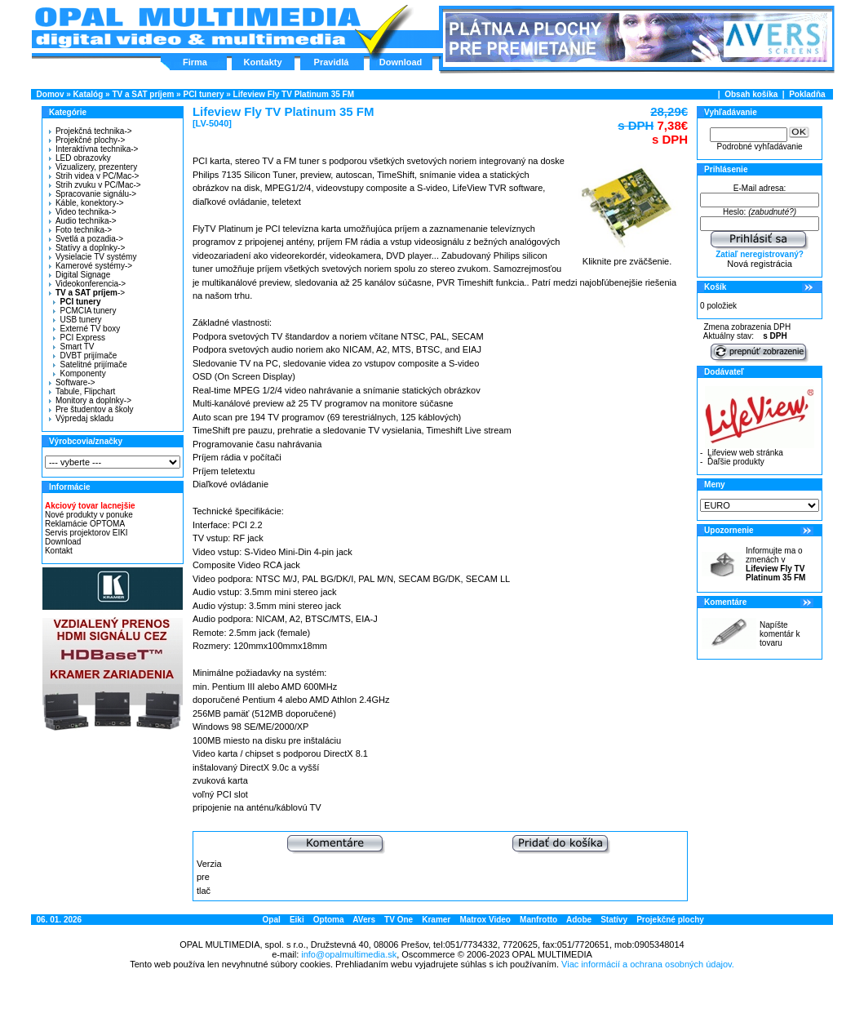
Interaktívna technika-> (93, 148)
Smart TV (73, 346)
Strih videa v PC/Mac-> (94, 175)
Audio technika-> (83, 220)
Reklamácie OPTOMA (85, 523)
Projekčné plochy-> (87, 140)
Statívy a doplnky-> (87, 247)
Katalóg (88, 94)
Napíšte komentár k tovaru (780, 633)
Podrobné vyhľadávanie (759, 146)
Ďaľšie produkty (735, 461)
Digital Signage (79, 274)
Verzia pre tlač (209, 877)
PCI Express (79, 337)
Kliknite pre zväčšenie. (627, 257)
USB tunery (77, 319)
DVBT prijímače (85, 355)
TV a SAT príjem (143, 94)
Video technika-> (83, 211)
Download (401, 62)
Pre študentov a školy (91, 409)
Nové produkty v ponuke (89, 514)
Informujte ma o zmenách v (775, 564)
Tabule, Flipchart (82, 391)
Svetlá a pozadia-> (86, 238)
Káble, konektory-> (86, 202)
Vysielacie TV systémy (92, 256)
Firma (195, 62)
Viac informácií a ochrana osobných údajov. (647, 964)
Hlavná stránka (197, 27)
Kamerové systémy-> (90, 265)
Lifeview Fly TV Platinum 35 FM (293, 94)
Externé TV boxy (86, 328)
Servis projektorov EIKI (86, 532)
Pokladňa (807, 94)
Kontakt (59, 550)
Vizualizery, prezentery (93, 166)
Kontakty (262, 62)
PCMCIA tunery (84, 310)
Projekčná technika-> (90, 131)
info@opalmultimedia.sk (349, 954)
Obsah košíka (751, 94)
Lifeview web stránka (745, 452)
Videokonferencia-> (87, 283)
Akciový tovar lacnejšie (90, 505)
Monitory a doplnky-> (90, 400)
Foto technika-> (80, 229)
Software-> (72, 382)
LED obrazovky (80, 157)
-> (85, 292)
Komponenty (79, 373)
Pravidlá (331, 62)
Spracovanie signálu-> (92, 193)
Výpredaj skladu (81, 418)
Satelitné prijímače (89, 364)
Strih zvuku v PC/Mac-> (95, 184)
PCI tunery (203, 94)
